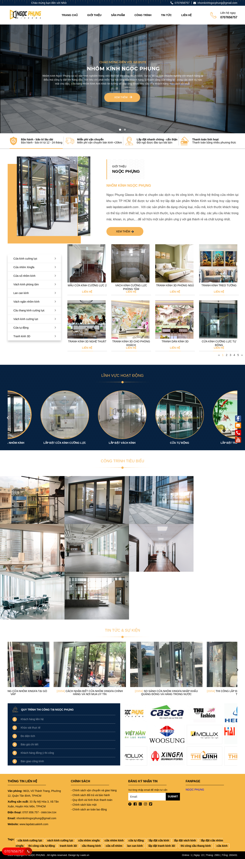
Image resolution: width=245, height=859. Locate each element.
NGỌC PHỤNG (195, 789)
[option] (53, 196)
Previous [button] (7, 417)
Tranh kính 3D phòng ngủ (175, 285)
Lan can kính (21, 293)
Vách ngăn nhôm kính (26, 301)
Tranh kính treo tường (218, 285)
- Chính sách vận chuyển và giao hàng (94, 790)
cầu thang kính (91, 845)
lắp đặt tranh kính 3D (161, 845)
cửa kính (221, 845)
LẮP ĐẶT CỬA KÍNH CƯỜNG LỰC (94, 442)
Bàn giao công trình (32, 761)
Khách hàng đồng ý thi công (37, 752)
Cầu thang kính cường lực (29, 310)
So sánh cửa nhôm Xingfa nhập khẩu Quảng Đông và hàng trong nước (198, 693)
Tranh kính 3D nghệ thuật (87, 341)
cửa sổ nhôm (114, 845)
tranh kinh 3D (68, 845)
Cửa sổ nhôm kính (24, 275)
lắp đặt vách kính (185, 840)
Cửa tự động (21, 327)
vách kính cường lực (60, 840)
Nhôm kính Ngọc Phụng (128, 185)
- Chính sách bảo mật (83, 804)
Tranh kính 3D (21, 336)
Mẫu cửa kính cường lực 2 (87, 285)
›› (242, 355)
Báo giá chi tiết (29, 744)
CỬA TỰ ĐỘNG (208, 442)
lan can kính (135, 845)
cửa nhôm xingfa (89, 840)
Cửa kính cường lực (25, 258)
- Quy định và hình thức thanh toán (91, 799)
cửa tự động (136, 840)
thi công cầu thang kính (196, 845)
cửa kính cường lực (30, 840)
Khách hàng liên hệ (32, 719)
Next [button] (237, 417)
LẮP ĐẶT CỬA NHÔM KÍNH (36, 442)
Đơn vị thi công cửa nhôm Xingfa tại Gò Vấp (46, 693)
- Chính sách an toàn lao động (89, 809)
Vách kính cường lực (25, 319)
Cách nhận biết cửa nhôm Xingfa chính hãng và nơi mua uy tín (122, 693)
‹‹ (219, 355)
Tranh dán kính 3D (175, 341)
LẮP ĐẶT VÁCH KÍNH (151, 442)
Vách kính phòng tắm (26, 284)
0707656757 (14, 851)
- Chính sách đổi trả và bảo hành (90, 795)
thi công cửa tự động (41, 845)
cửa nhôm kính (114, 840)
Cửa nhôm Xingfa (23, 267)
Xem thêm (125, 231)
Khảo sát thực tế (30, 727)
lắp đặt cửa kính (159, 840)
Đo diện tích (28, 736)
